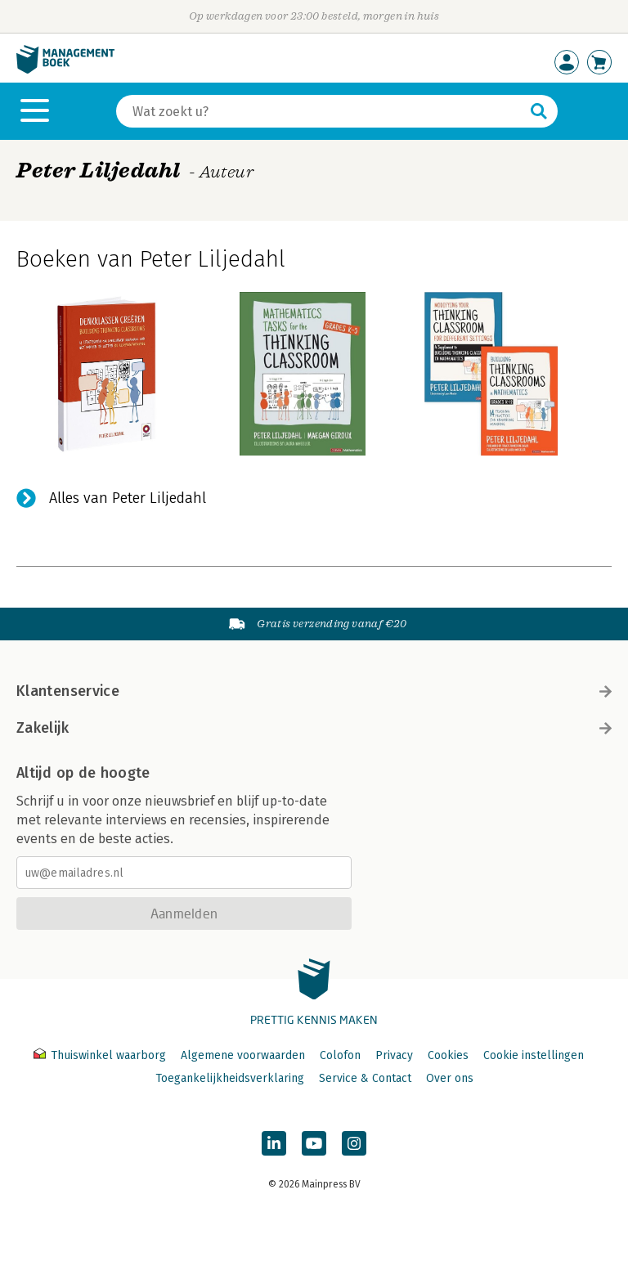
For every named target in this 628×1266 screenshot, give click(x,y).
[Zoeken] (320, 111)
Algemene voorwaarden (243, 1055)
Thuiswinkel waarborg (101, 1055)
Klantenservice (314, 691)
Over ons (449, 1078)
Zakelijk (314, 728)
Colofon (340, 1055)
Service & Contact (365, 1078)
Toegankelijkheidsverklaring (229, 1078)
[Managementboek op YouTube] (314, 1143)
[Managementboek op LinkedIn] (274, 1143)
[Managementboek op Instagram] (354, 1143)
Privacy (394, 1055)
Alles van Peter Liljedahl (127, 498)
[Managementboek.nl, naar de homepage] (65, 70)
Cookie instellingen (533, 1055)
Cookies (448, 1055)
